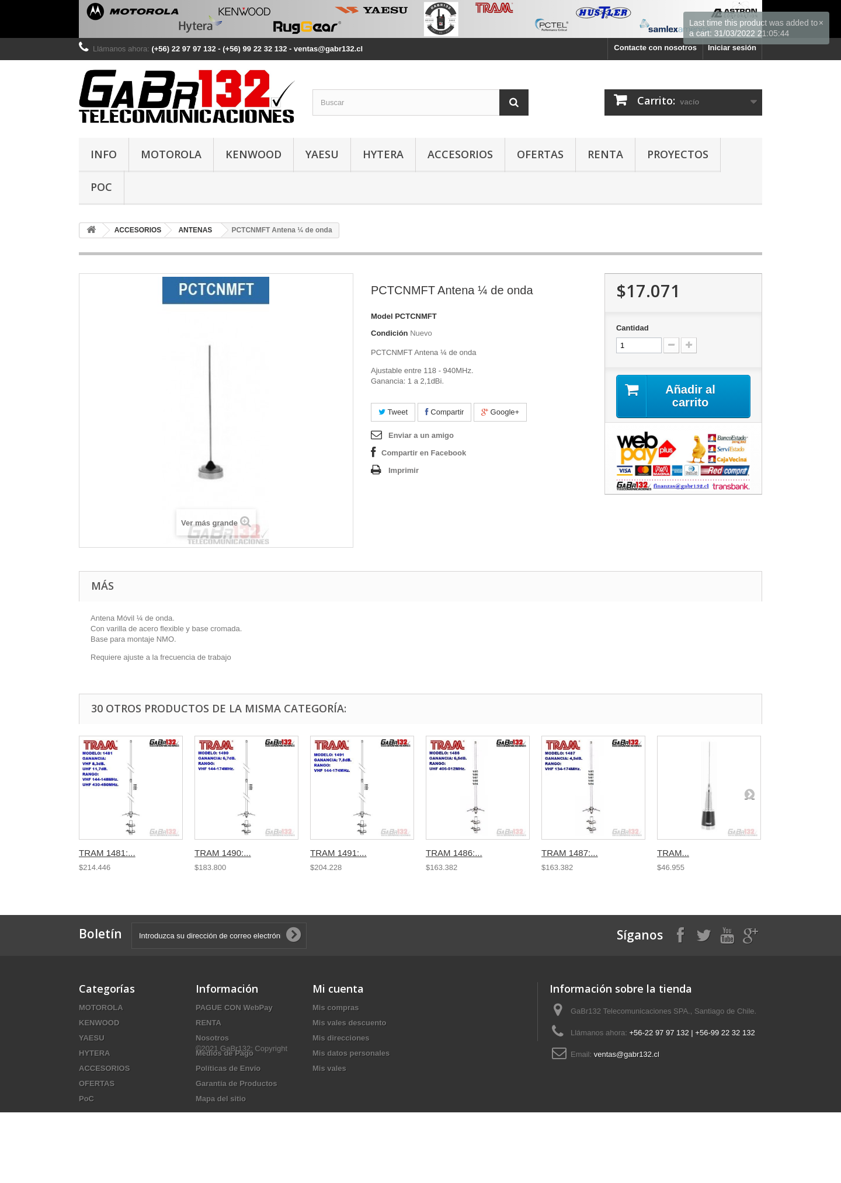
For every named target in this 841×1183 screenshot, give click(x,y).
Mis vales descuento (349, 1022)
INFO (104, 154)
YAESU (322, 154)
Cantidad (632, 327)
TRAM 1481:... (107, 853)
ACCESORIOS (460, 154)
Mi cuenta (338, 989)
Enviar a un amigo (421, 435)
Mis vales (329, 1068)
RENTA (605, 154)
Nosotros (212, 1038)
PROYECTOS (677, 154)
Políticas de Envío (228, 1068)
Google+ (500, 412)
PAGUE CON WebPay (234, 1007)
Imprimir (403, 470)
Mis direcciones (341, 1038)
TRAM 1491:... (338, 853)
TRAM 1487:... (569, 853)
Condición (389, 333)
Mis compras (335, 1007)
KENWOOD (253, 154)
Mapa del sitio (221, 1098)
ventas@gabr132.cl (626, 1054)
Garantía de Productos (236, 1083)
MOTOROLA (171, 154)
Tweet (393, 412)
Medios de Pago (224, 1053)
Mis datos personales (351, 1053)
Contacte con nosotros (655, 47)
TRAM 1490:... (222, 853)
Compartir (444, 412)
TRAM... (673, 853)
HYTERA (383, 154)
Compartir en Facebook (423, 452)
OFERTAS (540, 154)
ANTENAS (195, 230)
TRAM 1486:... (454, 853)
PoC (101, 187)
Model (382, 316)
